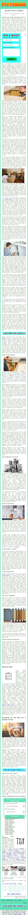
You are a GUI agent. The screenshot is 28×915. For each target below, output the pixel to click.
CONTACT (20, 8)
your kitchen (23, 29)
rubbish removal (20, 859)
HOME (11, 8)
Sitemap (3, 900)
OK (24, 914)
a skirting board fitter (18, 852)
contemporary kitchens (8, 702)
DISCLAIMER (24, 8)
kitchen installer (13, 268)
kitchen (22, 223)
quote (8, 207)
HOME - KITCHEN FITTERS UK (14, 894)
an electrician (21, 853)
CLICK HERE (16, 546)
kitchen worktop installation (17, 700)
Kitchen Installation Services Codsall (13, 796)
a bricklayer (21, 848)
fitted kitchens (12, 164)
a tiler (22, 855)
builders (4, 852)
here (7, 794)
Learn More (18, 914)
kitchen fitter (18, 184)
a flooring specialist (12, 849)
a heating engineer (12, 854)
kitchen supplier (6, 575)
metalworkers (5, 859)
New (16, 900)
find (7, 775)
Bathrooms (20, 883)
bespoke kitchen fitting (8, 704)
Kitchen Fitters (10, 900)
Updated (19, 900)
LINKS (14, 8)
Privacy (25, 902)
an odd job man (10, 857)
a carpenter (16, 858)
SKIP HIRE (8, 853)
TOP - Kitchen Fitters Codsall (9, 883)
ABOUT (17, 8)
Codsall (3, 338)
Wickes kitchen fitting (8, 688)
